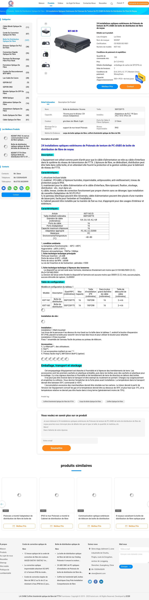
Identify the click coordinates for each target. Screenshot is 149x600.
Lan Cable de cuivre (16, 78)
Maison (3, 549)
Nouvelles (4, 559)
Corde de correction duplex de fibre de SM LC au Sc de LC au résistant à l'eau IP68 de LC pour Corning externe (36, 581)
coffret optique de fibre (115, 401)
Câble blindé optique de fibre (16, 27)
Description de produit (66, 102)
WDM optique (16, 98)
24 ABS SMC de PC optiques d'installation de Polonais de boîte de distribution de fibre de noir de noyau (69, 569)
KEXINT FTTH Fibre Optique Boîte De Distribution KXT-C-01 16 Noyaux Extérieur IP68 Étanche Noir (20, 155)
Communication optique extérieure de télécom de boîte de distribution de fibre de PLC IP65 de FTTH (93, 519)
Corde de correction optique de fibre (16, 34)
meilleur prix (107, 86)
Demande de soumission (138, 3)
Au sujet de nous (6, 556)
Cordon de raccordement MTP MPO (16, 73)
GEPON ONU (16, 87)
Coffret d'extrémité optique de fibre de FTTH (58, 401)
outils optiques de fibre (16, 115)
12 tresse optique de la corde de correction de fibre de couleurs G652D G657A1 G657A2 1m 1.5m (36, 557)
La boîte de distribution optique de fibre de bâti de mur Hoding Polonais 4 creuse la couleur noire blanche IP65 (69, 557)
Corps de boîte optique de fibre (90, 401)
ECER (128, 596)
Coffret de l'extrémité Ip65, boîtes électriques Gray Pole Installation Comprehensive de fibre (70, 580)
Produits (3, 552)
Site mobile (4, 566)
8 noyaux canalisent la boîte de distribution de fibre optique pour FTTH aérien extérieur (130, 519)
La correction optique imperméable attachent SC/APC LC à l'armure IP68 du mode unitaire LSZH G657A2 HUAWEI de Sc (36, 569)
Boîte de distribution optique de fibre (16, 40)
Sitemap (3, 563)
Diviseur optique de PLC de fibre (16, 47)
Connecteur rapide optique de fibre (16, 53)
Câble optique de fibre (16, 119)
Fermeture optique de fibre (16, 66)
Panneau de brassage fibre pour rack (16, 60)
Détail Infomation (48, 102)
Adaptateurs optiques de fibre (16, 110)
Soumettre (56, 448)
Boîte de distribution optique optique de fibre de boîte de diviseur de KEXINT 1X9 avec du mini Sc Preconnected (20, 146)
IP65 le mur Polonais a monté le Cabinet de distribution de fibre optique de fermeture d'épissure (55, 519)
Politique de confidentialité (5, 571)
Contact (16, 195)
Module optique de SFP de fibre (16, 92)
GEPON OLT (16, 82)
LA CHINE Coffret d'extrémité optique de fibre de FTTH (40, 596)
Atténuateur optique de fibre (16, 103)
